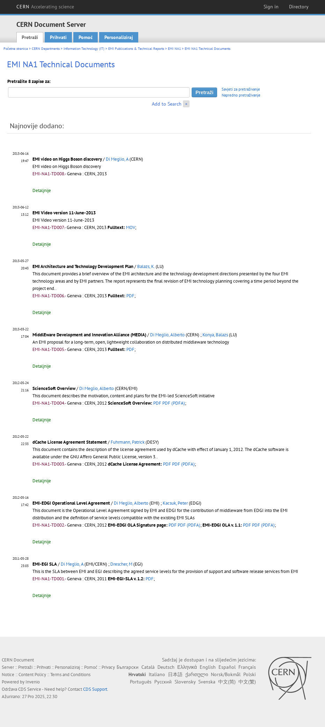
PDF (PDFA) (173, 403)
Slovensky (185, 682)
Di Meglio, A (117, 159)
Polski (249, 674)
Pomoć (86, 37)
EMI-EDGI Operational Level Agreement (71, 503)
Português (141, 682)
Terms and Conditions (70, 675)
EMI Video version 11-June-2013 (64, 213)
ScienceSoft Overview (53, 388)
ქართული (196, 674)
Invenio (32, 682)
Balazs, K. (146, 266)
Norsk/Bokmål (226, 674)
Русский (163, 682)
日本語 (175, 674)
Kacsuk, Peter (175, 503)
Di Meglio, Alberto (167, 335)
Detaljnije (41, 190)
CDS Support (95, 689)
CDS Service (29, 689)
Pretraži (30, 37)
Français (247, 667)
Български (128, 667)
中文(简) (227, 682)
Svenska (206, 682)
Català (148, 667)
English (208, 667)
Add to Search (167, 104)
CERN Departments (46, 48)
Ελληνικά (187, 667)
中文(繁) (247, 682)
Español (227, 667)
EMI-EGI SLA (44, 564)
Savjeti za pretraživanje (241, 89)
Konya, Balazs (215, 335)
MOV (130, 227)
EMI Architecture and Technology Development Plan (82, 266)
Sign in (271, 6)
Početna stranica (15, 48)
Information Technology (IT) (84, 48)
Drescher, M (121, 564)
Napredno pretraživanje (241, 95)
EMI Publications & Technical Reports (136, 48)
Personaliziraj (118, 37)
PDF (130, 296)
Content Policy (32, 675)
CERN (45, 6)
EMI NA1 (174, 48)
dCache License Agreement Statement (69, 442)
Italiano (157, 674)
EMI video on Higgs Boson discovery (67, 159)
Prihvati (58, 37)
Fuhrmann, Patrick (128, 442)
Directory (299, 6)
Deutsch (166, 667)
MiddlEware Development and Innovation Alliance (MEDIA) (89, 335)
